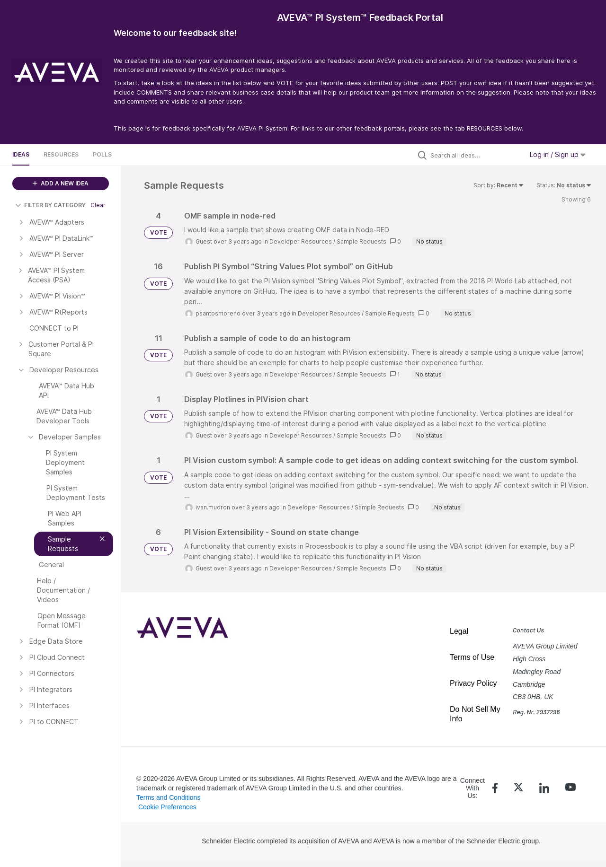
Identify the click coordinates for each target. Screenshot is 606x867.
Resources (61, 154)
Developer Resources (300, 241)
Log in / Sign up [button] (558, 154)
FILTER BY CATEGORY (50, 205)
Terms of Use (472, 657)
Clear (98, 205)
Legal (459, 631)
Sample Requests (361, 241)
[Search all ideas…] (474, 155)
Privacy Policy (473, 683)
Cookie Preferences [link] (167, 807)
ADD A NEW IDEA (61, 183)
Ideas (20, 154)
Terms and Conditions (168, 797)
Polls (102, 154)
